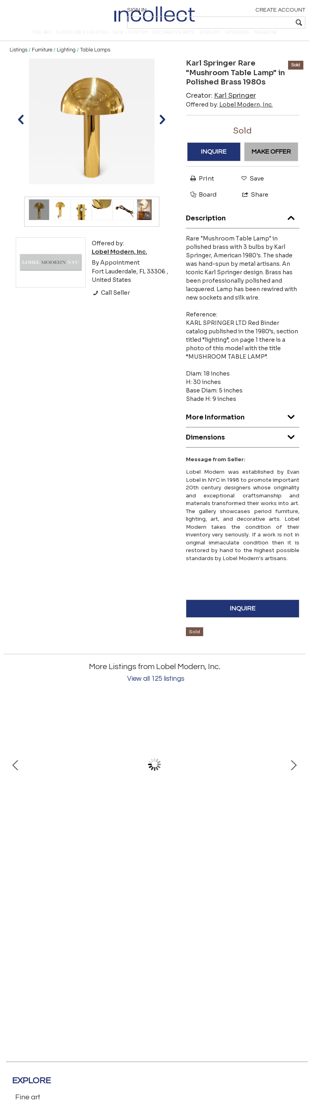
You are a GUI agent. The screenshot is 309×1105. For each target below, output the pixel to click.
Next (293, 776)
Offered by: (229, 115)
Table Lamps (95, 61)
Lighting (66, 61)
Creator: (221, 106)
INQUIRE (214, 163)
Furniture (42, 61)
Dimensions (243, 446)
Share (251, 205)
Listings (18, 61)
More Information (243, 426)
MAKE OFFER (271, 163)
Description (243, 227)
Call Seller (111, 304)
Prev (16, 776)
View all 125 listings (155, 690)
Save (250, 189)
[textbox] (247, 22)
